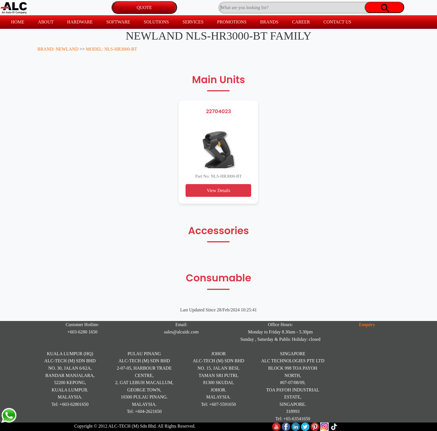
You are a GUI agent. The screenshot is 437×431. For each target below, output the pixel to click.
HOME (17, 22)
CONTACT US (337, 22)
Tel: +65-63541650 (292, 418)
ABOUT (45, 22)
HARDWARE (80, 22)
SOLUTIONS (156, 22)
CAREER (301, 22)
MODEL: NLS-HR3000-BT (111, 49)
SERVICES (192, 22)
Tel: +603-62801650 (70, 404)
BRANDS (269, 22)
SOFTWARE (118, 22)
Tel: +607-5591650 (218, 404)
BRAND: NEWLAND (57, 49)
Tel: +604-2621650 (144, 411)
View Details (218, 190)
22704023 (218, 111)
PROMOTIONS (232, 22)
